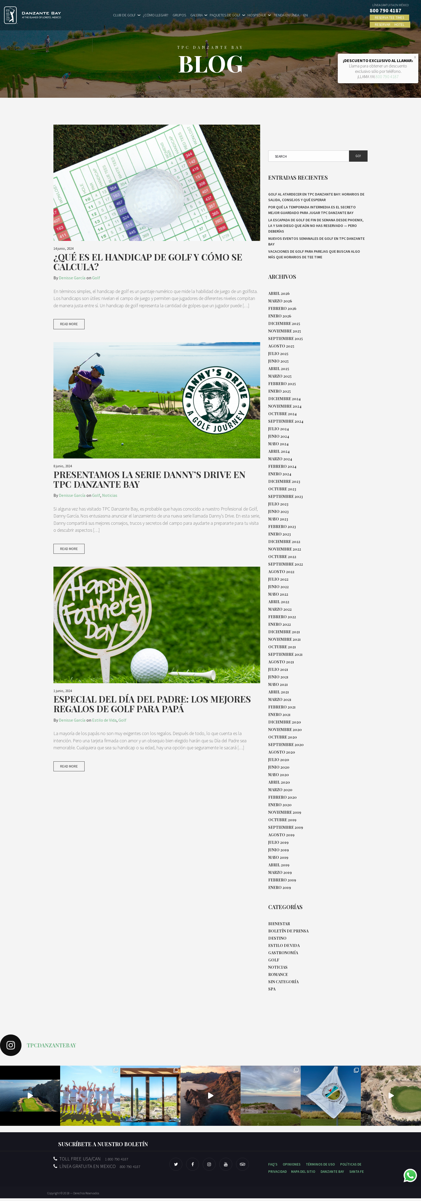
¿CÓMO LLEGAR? (155, 15)
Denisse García (72, 278)
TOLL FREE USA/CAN (90, 1161)
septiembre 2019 (285, 827)
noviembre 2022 (284, 549)
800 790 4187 (387, 76)
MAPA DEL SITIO (303, 1174)
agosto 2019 (281, 834)
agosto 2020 (281, 752)
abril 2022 (278, 601)
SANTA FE (356, 1174)
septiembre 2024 (285, 421)
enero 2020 (280, 804)
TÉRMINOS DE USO (320, 1167)
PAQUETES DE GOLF (225, 15)
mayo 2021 (278, 684)
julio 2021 (278, 669)
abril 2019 (278, 864)
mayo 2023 (278, 519)
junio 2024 (278, 436)
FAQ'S (272, 1167)
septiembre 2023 (285, 496)
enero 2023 (279, 534)
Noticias (109, 503)
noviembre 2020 (285, 729)
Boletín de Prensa (288, 931)
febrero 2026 (282, 308)
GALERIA (196, 15)
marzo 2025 (280, 376)
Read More (69, 332)
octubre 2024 (282, 413)
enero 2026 (279, 316)
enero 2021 (279, 714)
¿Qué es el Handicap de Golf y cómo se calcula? (147, 261)
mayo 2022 (278, 594)
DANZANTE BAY (332, 1174)
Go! (358, 156)
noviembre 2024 (285, 406)
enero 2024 (279, 473)
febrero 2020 (282, 797)
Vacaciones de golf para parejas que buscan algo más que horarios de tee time (314, 254)
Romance (278, 976)
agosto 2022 (281, 571)
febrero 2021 (282, 707)
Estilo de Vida (104, 728)
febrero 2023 (282, 526)
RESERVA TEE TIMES (389, 17)
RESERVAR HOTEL (390, 24)
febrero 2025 (282, 383)
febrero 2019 (282, 879)
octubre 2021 (282, 646)
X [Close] (415, 57)
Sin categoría (283, 984)
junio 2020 (278, 767)
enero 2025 (279, 391)
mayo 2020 (278, 774)
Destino (277, 939)
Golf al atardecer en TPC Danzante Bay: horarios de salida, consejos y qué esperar (316, 197)
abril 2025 (278, 368)
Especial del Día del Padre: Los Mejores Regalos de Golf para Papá (152, 712)
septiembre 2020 (286, 744)
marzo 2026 (280, 300)
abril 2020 (279, 782)
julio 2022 (278, 579)
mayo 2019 (278, 857)
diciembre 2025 (284, 323)
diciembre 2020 (284, 722)
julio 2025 (278, 353)
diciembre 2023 (284, 481)
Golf (96, 278)
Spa (271, 991)
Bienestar (279, 924)
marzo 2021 (279, 699)
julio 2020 (278, 759)
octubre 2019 (282, 819)
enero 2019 (279, 887)
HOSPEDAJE (257, 15)
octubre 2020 (282, 737)
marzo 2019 (280, 872)
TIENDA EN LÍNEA (286, 15)
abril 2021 (278, 691)
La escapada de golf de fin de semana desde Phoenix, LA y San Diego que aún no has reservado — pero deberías (316, 226)
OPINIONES (291, 1167)
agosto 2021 (281, 661)
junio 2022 (278, 586)
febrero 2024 (282, 466)
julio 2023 (278, 504)
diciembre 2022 (284, 541)
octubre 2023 (282, 488)
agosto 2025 (281, 346)
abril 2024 (279, 451)
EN (305, 15)
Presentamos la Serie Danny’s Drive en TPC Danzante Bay (149, 487)
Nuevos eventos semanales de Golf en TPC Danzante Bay (316, 241)
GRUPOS (179, 15)
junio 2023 (278, 511)
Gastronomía (283, 954)
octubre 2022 (282, 556)
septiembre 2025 (285, 338)
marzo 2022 (280, 609)
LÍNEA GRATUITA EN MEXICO (96, 1169)
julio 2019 (278, 842)
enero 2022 (279, 624)
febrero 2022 (282, 616)
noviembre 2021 (284, 639)
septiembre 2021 (285, 654)
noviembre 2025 (284, 331)
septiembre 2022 (285, 564)
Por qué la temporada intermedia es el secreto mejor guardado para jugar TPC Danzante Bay (312, 210)
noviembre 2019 (284, 812)
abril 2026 (279, 293)
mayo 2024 (278, 443)
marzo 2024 (280, 458)
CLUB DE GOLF (124, 15)
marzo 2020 (280, 789)
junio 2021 (278, 676)
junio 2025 (278, 361)
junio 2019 (278, 849)
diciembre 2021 (284, 631)
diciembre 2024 (284, 398)
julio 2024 (278, 428)
